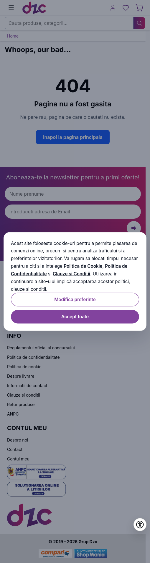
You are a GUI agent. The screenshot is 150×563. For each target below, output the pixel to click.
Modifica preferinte (74, 299)
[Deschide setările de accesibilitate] (139, 524)
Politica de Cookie (83, 266)
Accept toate (75, 316)
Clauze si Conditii (71, 273)
